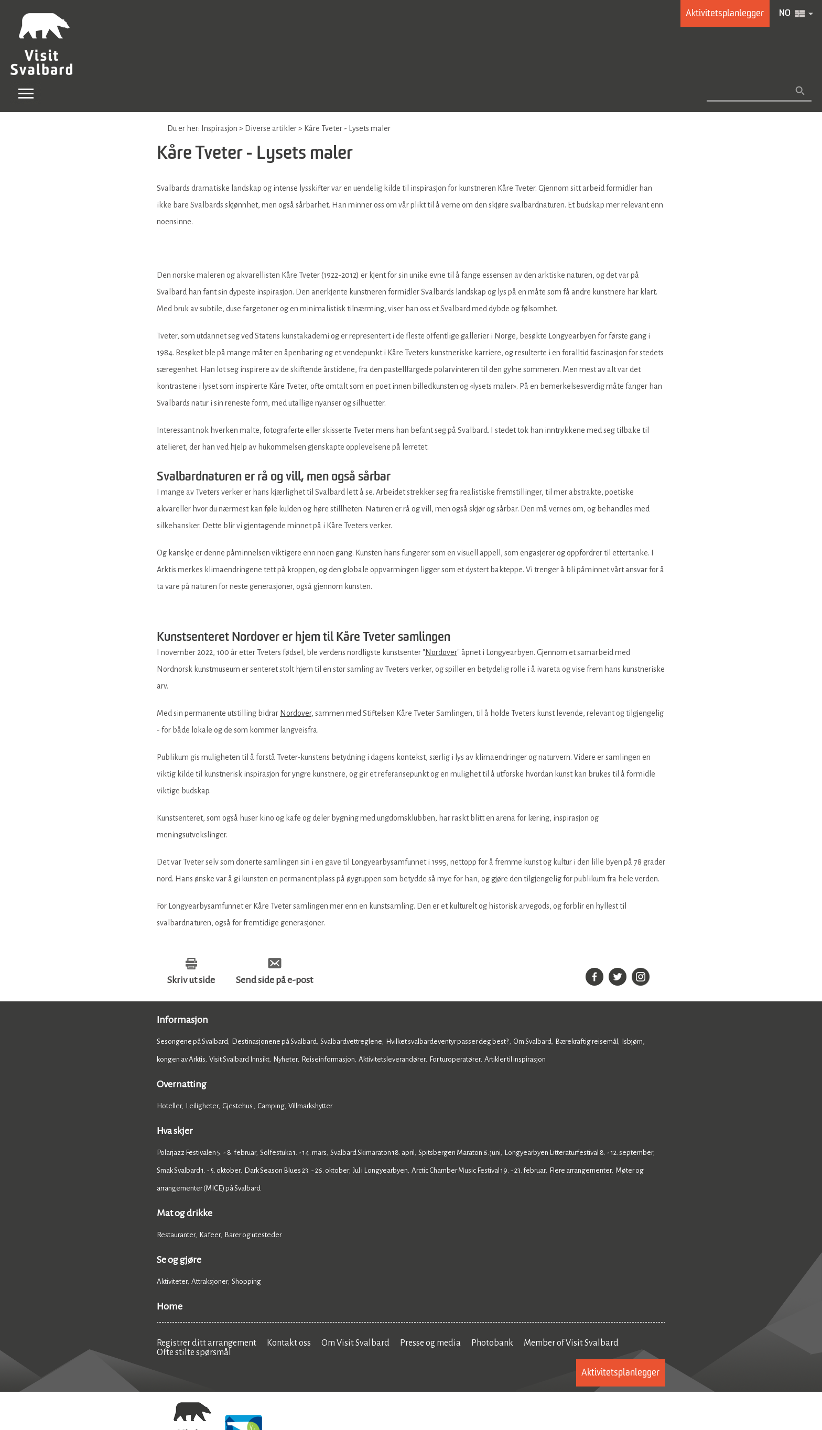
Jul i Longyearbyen (380, 1170)
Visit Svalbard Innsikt (239, 1059)
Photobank (492, 1343)
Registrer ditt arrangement (206, 1343)
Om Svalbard (532, 1041)
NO (785, 13)
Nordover (441, 652)
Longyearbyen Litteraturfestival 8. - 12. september (578, 1152)
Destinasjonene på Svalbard (274, 1041)
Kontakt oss (289, 1343)
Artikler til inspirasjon (515, 1059)
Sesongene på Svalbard (192, 1041)
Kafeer (210, 1235)
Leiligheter (202, 1106)
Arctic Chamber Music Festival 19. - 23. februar (479, 1170)
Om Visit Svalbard (355, 1343)
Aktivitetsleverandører (392, 1059)
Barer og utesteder (253, 1235)
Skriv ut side (191, 980)
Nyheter (285, 1059)
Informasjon (182, 1019)
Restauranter (176, 1235)
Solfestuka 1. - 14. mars (293, 1152)
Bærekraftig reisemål (586, 1041)
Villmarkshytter (310, 1106)
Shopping (247, 1281)
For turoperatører (455, 1059)
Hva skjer (175, 1131)
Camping (271, 1106)
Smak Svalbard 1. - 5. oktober (199, 1170)
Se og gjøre (179, 1259)
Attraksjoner (209, 1281)
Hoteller (169, 1106)
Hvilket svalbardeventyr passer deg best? (448, 1041)
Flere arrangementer (580, 1170)
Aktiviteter (172, 1281)
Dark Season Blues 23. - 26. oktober (296, 1170)
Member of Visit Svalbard (571, 1343)
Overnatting (182, 1084)
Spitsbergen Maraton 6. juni (459, 1152)
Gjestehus (238, 1106)
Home (169, 1306)
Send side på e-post (274, 980)
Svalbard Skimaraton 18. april (372, 1152)
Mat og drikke (184, 1213)
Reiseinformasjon (328, 1059)
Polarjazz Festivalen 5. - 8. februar (206, 1152)
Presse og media (430, 1343)
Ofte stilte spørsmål (194, 1352)
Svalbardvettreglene (351, 1041)
